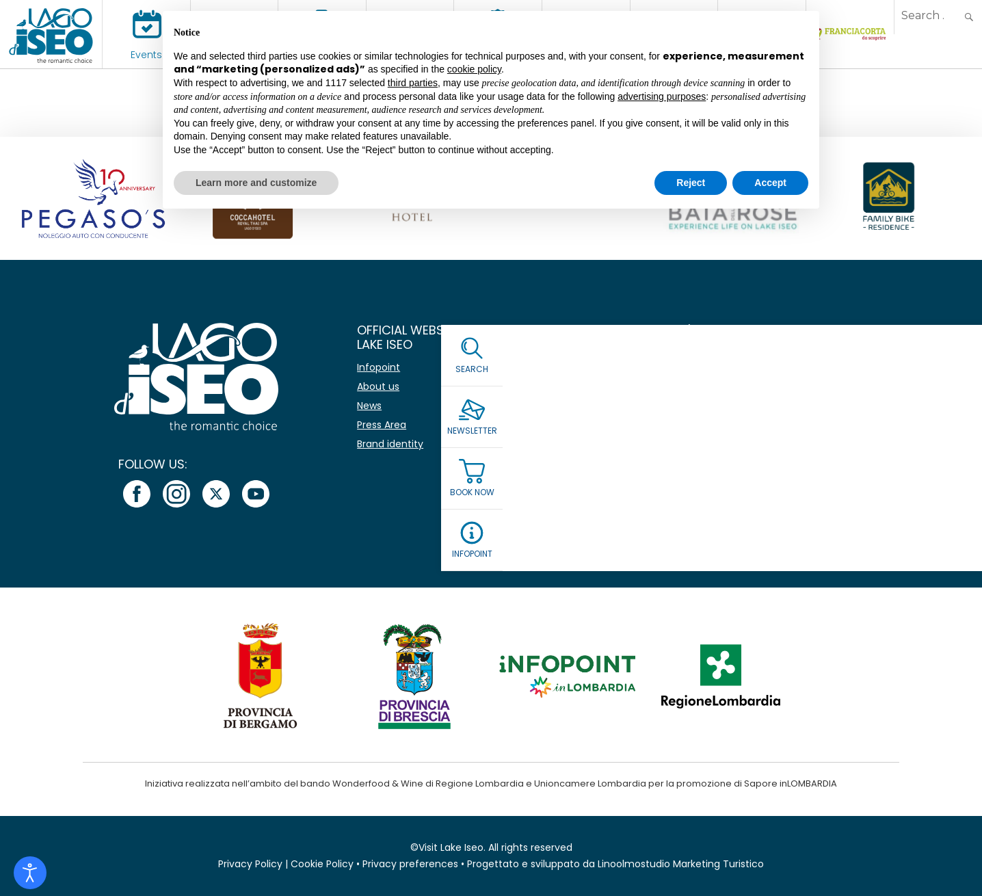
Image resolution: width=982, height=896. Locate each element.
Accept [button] (770, 182)
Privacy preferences (410, 864)
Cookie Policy (322, 864)
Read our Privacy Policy (710, 475)
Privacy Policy (250, 864)
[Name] (785, 365)
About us (378, 386)
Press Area (381, 425)
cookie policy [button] (474, 69)
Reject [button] (690, 182)
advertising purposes (662, 96)
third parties (413, 82)
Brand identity (390, 444)
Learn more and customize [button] (256, 182)
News (369, 405)
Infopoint (378, 367)
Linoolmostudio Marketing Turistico (681, 864)
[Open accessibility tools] (30, 872)
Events (146, 55)
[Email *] (785, 404)
